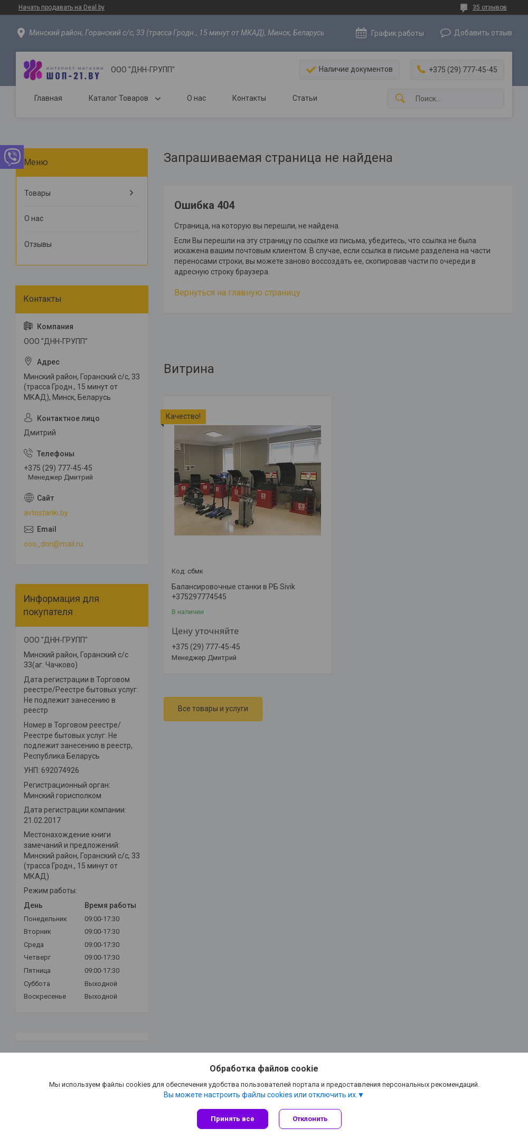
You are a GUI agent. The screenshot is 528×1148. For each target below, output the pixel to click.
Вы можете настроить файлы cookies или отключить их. (260, 1094)
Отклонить (310, 1119)
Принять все (232, 1119)
